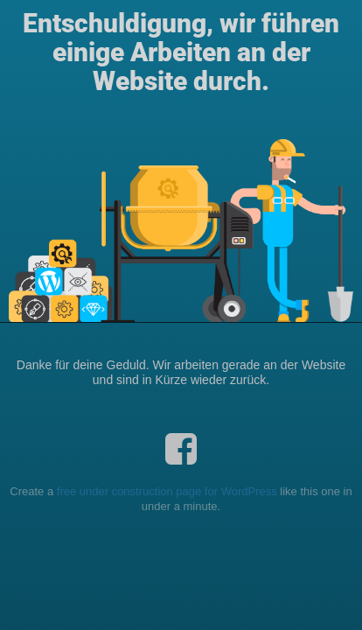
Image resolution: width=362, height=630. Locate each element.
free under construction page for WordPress (167, 491)
